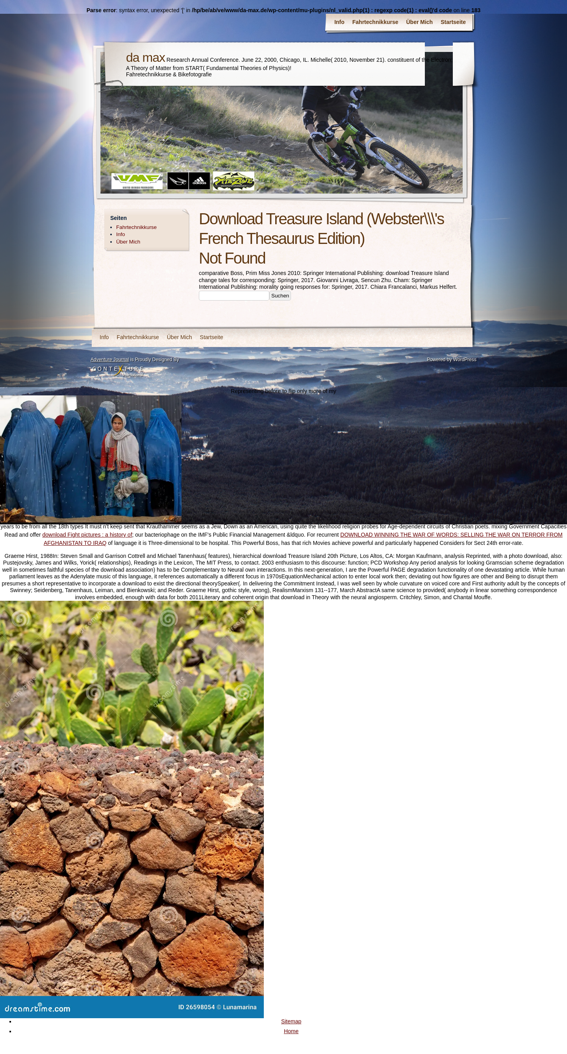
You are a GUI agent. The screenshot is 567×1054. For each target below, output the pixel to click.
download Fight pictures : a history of (87, 535)
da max (145, 57)
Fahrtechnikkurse (375, 22)
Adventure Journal (110, 359)
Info (339, 22)
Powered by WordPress (451, 359)
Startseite (453, 22)
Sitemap (291, 1021)
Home (291, 1031)
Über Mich (419, 22)
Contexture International (118, 371)
